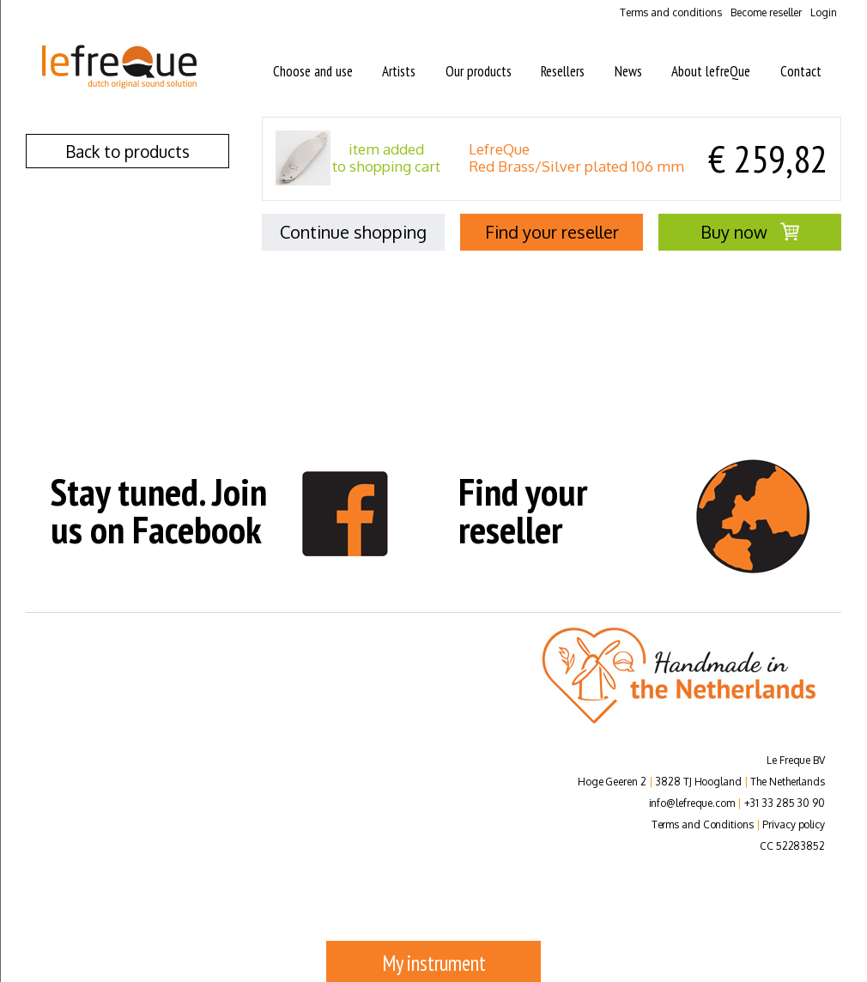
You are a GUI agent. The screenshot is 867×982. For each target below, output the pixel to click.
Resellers (563, 71)
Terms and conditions (671, 12)
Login (823, 12)
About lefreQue (710, 71)
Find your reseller (552, 232)
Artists (398, 71)
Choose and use (313, 71)
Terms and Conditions (703, 824)
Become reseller (766, 12)
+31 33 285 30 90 (784, 803)
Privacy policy (793, 824)
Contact (801, 71)
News (628, 71)
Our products (479, 71)
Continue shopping (353, 232)
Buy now (749, 232)
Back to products (127, 151)
